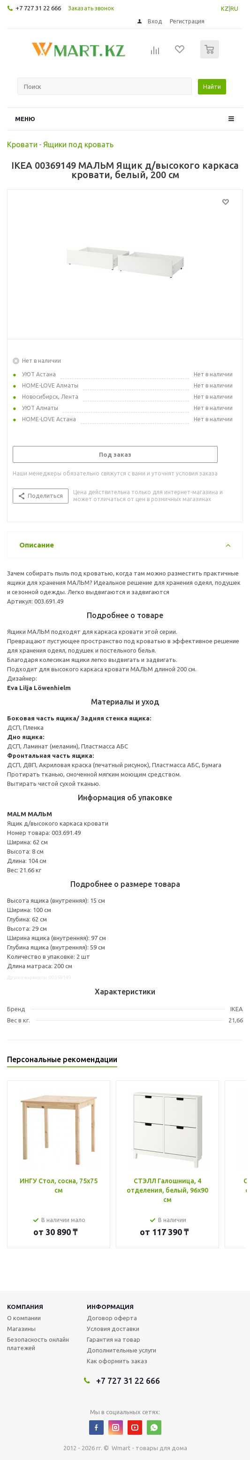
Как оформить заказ (117, 1361)
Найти (212, 86)
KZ (225, 8)
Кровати (22, 144)
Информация (110, 1306)
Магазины (21, 1328)
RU (234, 8)
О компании (24, 1318)
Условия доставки (113, 1328)
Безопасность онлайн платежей (38, 1343)
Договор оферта (112, 1318)
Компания (25, 1306)
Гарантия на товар (113, 1339)
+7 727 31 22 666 (38, 8)
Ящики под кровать (78, 144)
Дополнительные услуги (121, 1350)
